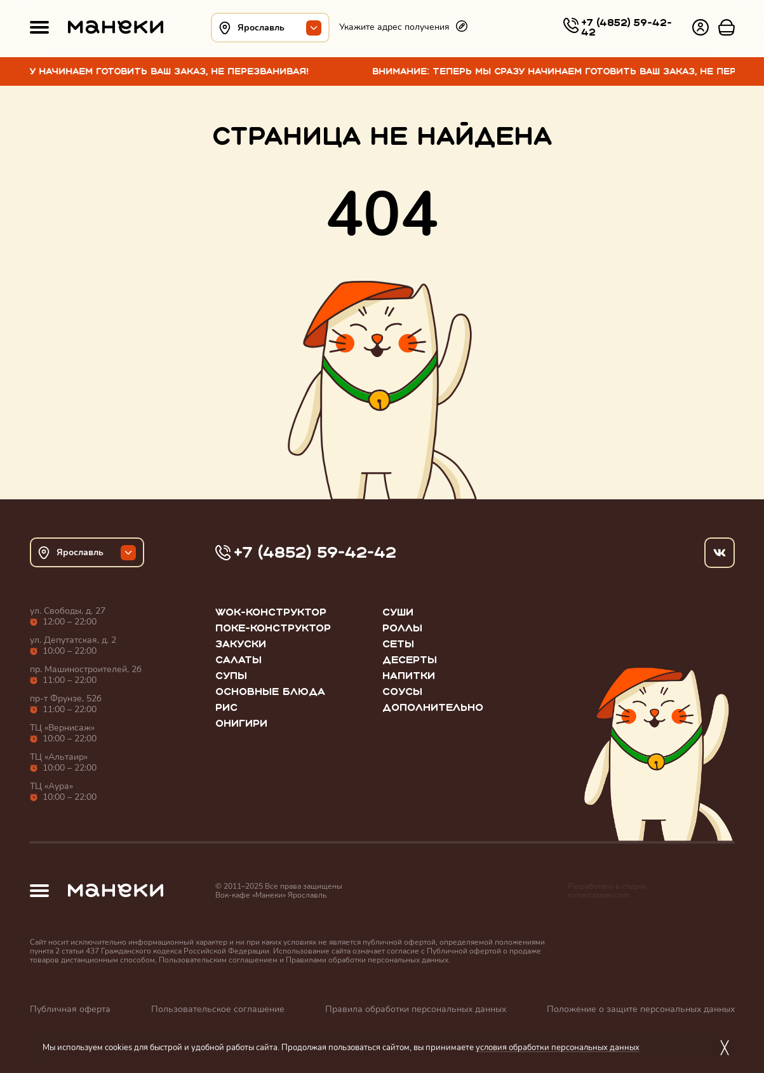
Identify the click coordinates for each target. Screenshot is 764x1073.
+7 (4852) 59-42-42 (626, 27)
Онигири (241, 723)
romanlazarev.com (598, 895)
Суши (397, 612)
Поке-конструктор (273, 628)
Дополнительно (432, 707)
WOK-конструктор (270, 612)
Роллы (402, 628)
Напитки (408, 676)
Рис (226, 707)
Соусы (402, 691)
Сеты (398, 644)
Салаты (238, 660)
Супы (231, 676)
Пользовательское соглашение (218, 1009)
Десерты (409, 660)
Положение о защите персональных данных (641, 1009)
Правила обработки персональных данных (415, 1009)
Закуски (240, 644)
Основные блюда (270, 691)
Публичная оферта (70, 1009)
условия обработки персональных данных (558, 1047)
